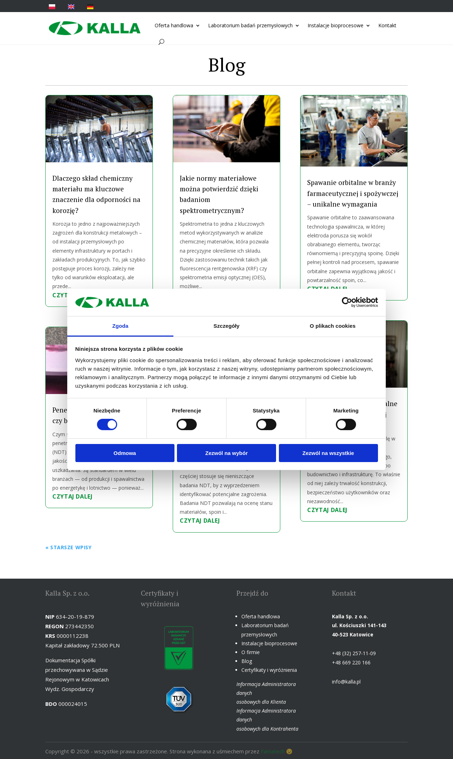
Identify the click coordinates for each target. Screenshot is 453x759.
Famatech (273, 751)
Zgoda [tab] (120, 326)
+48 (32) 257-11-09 (354, 653)
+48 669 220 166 (351, 662)
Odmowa (125, 453)
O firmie (250, 652)
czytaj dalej (72, 496)
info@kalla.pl (346, 681)
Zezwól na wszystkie (328, 453)
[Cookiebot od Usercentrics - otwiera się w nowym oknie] (347, 302)
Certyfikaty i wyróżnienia (269, 670)
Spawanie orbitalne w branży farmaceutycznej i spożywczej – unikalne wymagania (352, 193)
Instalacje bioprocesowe (335, 25)
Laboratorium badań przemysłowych (250, 25)
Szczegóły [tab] (226, 326)
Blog (246, 661)
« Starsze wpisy (68, 547)
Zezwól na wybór (226, 453)
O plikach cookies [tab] (332, 326)
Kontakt (387, 25)
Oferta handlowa (174, 25)
